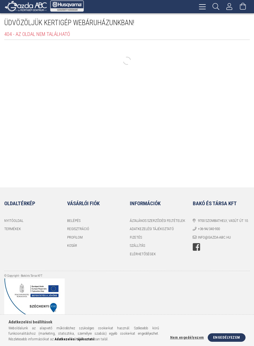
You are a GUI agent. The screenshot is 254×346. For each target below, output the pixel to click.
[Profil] (229, 6)
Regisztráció (78, 229)
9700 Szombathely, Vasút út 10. (223, 221)
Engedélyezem (226, 337)
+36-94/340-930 (209, 229)
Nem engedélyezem (187, 337)
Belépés (73, 221)
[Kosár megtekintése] (243, 6)
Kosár (72, 245)
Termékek (12, 229)
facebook (196, 247)
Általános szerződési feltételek (157, 221)
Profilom (75, 237)
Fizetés (136, 237)
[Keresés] (216, 6)
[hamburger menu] (202, 6)
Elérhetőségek (143, 254)
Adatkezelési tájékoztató (152, 229)
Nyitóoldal (13, 221)
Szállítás (137, 245)
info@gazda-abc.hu (214, 237)
